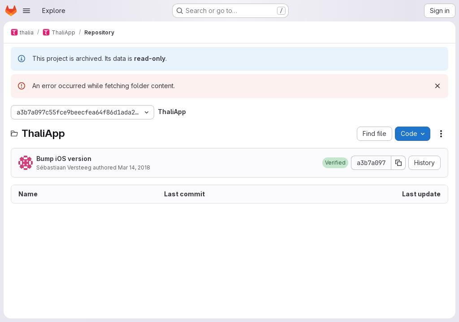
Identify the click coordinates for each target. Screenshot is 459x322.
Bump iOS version (63, 158)
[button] (335, 162)
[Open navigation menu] (26, 11)
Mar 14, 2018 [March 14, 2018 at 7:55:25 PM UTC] (134, 167)
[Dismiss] (437, 85)
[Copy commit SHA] (398, 163)
